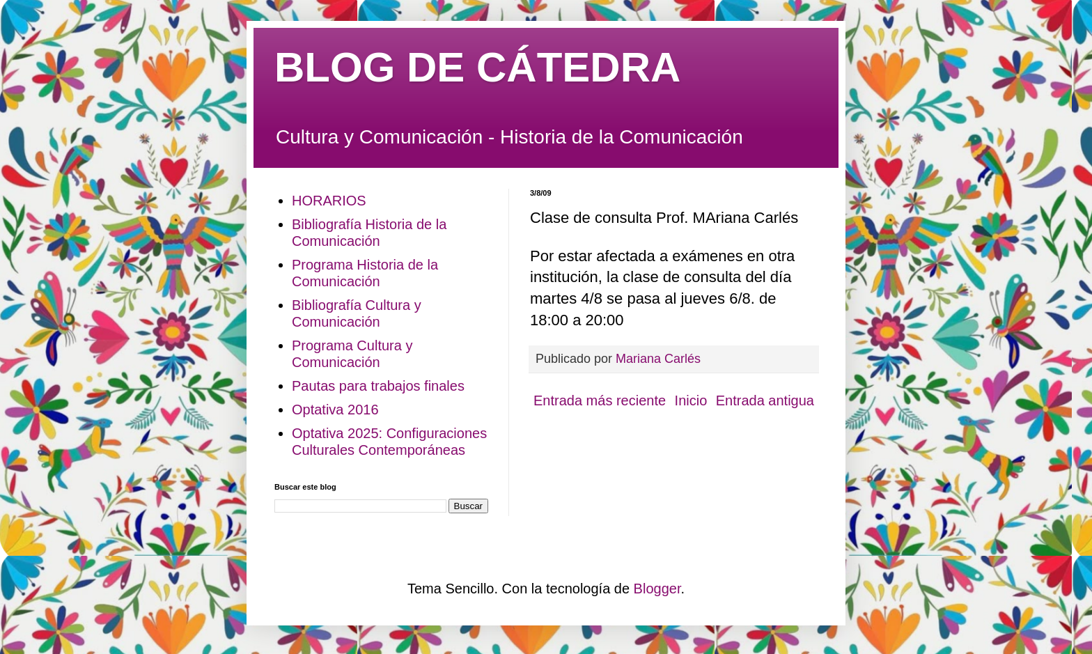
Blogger (657, 588)
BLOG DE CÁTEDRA (477, 67)
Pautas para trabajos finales (378, 386)
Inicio (691, 400)
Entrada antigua (765, 400)
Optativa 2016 (335, 409)
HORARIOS (329, 200)
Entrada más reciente (599, 400)
